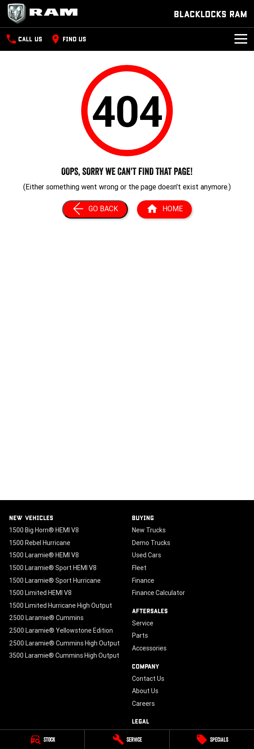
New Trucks (149, 530)
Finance (143, 580)
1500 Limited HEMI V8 (40, 593)
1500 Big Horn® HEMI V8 (44, 530)
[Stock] (42, 739)
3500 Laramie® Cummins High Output (64, 655)
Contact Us (148, 679)
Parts (140, 635)
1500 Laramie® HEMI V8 (44, 555)
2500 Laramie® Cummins (46, 618)
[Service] (127, 739)
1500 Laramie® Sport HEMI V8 (53, 568)
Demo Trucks (151, 543)
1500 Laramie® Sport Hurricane (55, 580)
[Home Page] (164, 209)
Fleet (139, 568)
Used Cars (146, 555)
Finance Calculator (158, 593)
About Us (145, 691)
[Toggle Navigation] (240, 39)
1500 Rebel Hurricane (39, 543)
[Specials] (212, 739)
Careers (143, 703)
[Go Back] (95, 209)
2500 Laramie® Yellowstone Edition (61, 630)
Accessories (149, 648)
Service (142, 623)
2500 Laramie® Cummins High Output (64, 643)
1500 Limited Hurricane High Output (60, 605)
